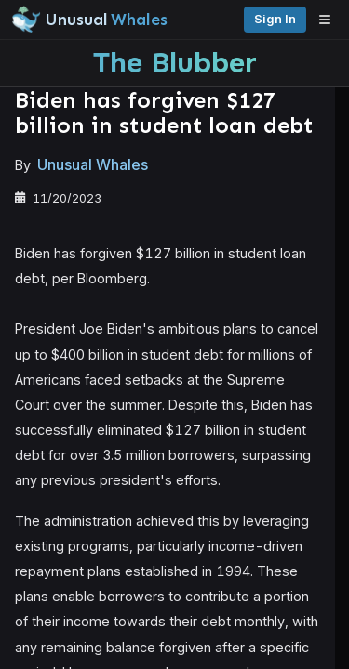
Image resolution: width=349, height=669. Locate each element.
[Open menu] (329, 19)
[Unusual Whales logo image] (89, 19)
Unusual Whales (92, 164)
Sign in (275, 19)
